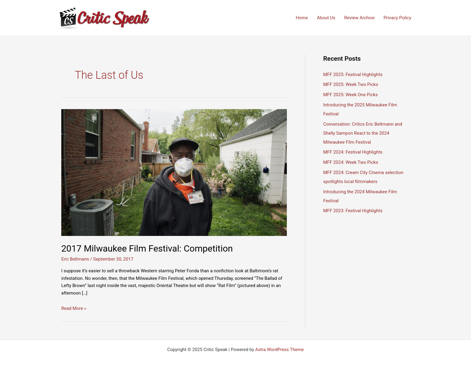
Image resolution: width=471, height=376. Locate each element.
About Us (326, 17)
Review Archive (359, 17)
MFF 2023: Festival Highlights (352, 210)
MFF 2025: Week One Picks (350, 94)
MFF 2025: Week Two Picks (350, 84)
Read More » (73, 308)
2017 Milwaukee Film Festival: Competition (147, 248)
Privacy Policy (397, 17)
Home (302, 17)
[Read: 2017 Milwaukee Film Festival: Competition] (174, 172)
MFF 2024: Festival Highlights (352, 152)
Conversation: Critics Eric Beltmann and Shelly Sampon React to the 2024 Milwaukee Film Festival (362, 133)
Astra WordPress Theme (279, 349)
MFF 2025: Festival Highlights (352, 74)
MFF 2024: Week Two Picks (350, 162)
